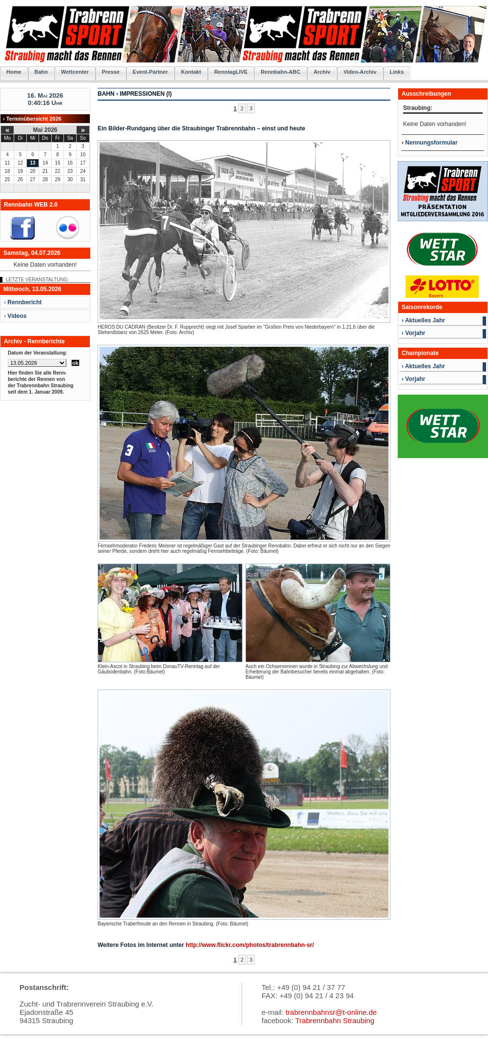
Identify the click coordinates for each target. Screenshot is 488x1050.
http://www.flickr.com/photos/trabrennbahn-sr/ (249, 945)
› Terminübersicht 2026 (32, 119)
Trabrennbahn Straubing (334, 1020)
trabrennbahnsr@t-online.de (331, 1012)
